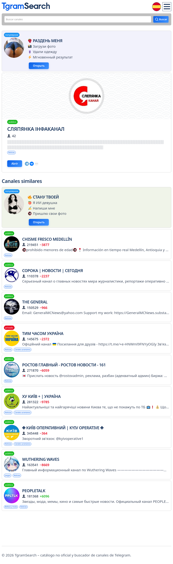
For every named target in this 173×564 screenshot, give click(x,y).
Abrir (23, 173)
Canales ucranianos (32, 370)
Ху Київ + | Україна (41, 419)
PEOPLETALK (33, 519)
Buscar (160, 20)
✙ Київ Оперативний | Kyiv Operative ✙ (62, 452)
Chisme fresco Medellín (47, 253)
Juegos (9, 503)
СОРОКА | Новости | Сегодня (52, 286)
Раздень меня (44, 43)
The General (34, 319)
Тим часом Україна (42, 353)
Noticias (14, 159)
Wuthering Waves (40, 486)
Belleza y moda (14, 536)
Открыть (48, 70)
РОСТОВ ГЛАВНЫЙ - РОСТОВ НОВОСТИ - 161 (64, 386)
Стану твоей (43, 208)
